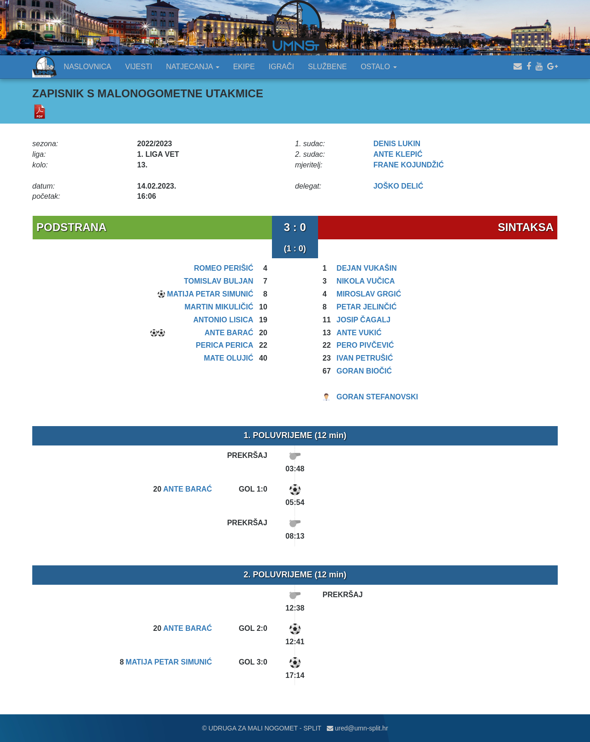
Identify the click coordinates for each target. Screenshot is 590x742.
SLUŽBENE (327, 67)
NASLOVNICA (87, 67)
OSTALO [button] (378, 67)
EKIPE (244, 67)
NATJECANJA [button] (192, 67)
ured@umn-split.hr (357, 728)
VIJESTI (139, 67)
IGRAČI (281, 67)
